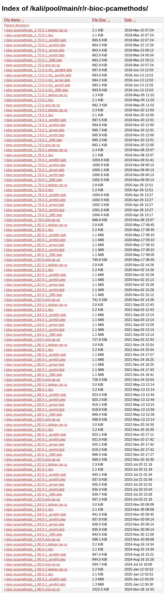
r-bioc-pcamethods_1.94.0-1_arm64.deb (35, 519)
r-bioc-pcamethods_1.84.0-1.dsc (28, 310)
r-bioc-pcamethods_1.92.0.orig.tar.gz (32, 499)
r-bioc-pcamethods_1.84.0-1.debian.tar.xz (35, 305)
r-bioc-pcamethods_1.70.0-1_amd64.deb (35, 40)
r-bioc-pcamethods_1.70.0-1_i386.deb (33, 60)
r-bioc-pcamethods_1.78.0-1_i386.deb (33, 180)
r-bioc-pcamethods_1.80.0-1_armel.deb (34, 245)
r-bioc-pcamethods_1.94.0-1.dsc (28, 509)
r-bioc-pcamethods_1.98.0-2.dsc (28, 574)
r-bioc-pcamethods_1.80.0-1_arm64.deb (35, 240)
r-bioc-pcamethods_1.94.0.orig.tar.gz (32, 539)
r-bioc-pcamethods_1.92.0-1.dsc (28, 469)
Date (128, 20)
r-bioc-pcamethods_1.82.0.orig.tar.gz (32, 300)
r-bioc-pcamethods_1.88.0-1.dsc (28, 389)
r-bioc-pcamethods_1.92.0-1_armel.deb (34, 484)
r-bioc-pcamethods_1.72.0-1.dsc (28, 100)
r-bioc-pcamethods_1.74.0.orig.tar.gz (32, 145)
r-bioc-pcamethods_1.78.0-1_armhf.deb (34, 175)
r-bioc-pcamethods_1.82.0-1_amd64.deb (35, 275)
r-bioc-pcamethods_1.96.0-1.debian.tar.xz (35, 544)
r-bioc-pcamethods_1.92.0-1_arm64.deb (35, 479)
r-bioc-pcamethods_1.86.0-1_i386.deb (33, 375)
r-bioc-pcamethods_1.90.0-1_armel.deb (34, 444)
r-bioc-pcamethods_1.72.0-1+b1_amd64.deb (38, 70)
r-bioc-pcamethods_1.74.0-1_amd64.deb (35, 120)
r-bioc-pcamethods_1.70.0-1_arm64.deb (35, 45)
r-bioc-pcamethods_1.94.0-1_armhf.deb (34, 529)
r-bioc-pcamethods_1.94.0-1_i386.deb (33, 534)
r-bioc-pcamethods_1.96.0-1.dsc (28, 549)
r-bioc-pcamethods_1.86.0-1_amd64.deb (35, 355)
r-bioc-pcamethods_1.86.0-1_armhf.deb (34, 370)
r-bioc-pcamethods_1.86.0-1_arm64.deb (35, 359)
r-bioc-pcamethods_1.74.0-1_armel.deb (34, 130)
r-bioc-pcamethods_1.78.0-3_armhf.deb (34, 210)
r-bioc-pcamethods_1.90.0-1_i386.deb (33, 454)
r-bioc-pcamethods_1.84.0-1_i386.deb (33, 335)
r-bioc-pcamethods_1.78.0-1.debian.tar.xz (35, 150)
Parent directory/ (16, 25)
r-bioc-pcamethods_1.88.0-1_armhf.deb (34, 409)
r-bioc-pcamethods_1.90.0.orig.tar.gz (32, 459)
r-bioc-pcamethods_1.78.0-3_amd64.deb (35, 195)
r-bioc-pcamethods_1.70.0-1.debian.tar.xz (35, 30)
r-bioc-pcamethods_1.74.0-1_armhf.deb (34, 135)
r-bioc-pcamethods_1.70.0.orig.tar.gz (32, 65)
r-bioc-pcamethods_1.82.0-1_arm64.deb (35, 280)
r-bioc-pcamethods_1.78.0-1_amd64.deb (35, 160)
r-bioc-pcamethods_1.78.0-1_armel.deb (34, 170)
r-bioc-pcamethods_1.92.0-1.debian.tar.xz (35, 464)
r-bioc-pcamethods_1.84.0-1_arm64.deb (35, 320)
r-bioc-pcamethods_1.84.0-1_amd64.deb (35, 315)
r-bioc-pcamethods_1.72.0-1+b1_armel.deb (37, 80)
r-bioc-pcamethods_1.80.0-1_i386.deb (33, 255)
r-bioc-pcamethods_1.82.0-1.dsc (28, 270)
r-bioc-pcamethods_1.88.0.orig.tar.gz (32, 419)
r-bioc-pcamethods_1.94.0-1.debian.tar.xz (35, 504)
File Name (12, 20)
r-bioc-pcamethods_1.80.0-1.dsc (28, 230)
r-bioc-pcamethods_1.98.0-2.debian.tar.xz (35, 569)
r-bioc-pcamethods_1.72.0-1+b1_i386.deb (36, 90)
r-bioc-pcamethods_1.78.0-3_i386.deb (33, 215)
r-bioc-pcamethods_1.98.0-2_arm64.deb (35, 584)
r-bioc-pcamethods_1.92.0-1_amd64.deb (35, 474)
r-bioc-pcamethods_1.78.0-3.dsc (28, 190)
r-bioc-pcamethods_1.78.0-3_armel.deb (34, 205)
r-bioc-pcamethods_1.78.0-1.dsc (28, 155)
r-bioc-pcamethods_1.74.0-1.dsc (28, 115)
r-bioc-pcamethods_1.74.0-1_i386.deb (33, 140)
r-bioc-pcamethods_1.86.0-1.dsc (28, 350)
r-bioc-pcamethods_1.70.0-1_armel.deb (34, 50)
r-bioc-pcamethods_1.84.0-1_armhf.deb (34, 330)
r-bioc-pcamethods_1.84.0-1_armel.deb (34, 325)
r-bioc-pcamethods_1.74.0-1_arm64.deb (35, 125)
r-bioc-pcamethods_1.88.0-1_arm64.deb (35, 400)
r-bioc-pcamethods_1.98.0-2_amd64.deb (35, 579)
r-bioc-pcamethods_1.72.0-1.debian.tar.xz (35, 95)
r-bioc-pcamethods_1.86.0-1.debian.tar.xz (35, 345)
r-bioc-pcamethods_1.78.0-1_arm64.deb (35, 165)
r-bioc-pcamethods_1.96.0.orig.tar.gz (32, 564)
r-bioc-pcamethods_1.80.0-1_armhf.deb (34, 250)
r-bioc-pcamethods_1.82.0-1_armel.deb (34, 285)
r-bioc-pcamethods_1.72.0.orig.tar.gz (32, 105)
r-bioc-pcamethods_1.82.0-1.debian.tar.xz (35, 265)
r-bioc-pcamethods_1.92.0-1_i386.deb (33, 494)
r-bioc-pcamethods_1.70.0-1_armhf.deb (34, 55)
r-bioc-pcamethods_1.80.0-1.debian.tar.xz (35, 225)
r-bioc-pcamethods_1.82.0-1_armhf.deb (34, 290)
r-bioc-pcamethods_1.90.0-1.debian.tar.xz (35, 425)
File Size (99, 20)
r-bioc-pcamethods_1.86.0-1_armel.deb (34, 364)
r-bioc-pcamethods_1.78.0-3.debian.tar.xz (35, 185)
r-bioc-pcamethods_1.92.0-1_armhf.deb (34, 489)
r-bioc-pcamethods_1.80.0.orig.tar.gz (32, 260)
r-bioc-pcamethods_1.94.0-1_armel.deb (34, 524)
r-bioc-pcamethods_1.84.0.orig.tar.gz (32, 339)
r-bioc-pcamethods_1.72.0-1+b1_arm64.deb (37, 75)
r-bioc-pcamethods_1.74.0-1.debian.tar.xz (35, 110)
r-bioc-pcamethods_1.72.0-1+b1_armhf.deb (37, 85)
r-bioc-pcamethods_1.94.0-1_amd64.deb (35, 514)
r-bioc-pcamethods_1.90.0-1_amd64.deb (35, 434)
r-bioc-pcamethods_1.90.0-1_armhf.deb (34, 449)
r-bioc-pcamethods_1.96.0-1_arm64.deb (35, 559)
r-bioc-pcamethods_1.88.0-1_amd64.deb (35, 395)
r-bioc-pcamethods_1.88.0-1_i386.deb (33, 414)
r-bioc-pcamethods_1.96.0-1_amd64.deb (35, 554)
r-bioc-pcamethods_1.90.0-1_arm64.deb (35, 439)
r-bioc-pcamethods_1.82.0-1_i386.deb (33, 295)
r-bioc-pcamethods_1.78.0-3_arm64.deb (35, 200)
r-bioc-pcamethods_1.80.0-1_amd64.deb (35, 235)
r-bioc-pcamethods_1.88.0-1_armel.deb (34, 404)
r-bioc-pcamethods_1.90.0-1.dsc (28, 429)
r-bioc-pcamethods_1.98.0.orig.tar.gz (32, 589)
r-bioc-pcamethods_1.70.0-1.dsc (28, 35)
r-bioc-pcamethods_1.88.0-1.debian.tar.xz (35, 384)
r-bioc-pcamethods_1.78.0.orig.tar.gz (32, 220)
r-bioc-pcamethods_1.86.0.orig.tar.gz (32, 380)
